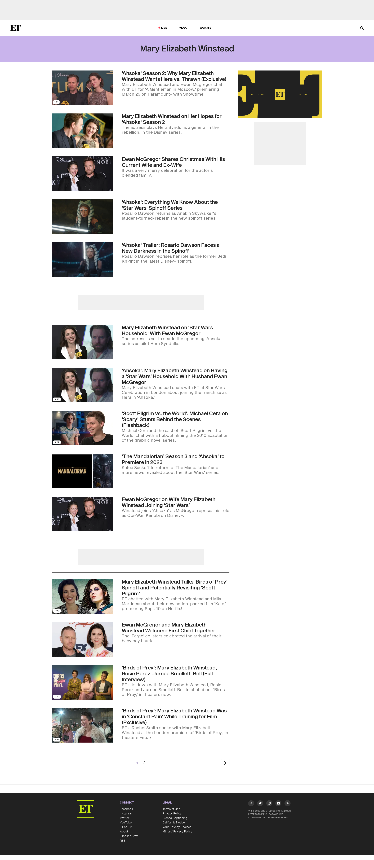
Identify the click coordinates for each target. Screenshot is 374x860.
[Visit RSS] (287, 804)
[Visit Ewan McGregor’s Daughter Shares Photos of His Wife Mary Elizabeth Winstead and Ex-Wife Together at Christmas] (82, 173)
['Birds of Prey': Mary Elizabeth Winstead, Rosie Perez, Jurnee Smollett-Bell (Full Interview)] (175, 681)
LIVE (164, 28)
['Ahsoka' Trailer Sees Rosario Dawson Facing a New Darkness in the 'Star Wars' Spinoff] (175, 253)
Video (183, 28)
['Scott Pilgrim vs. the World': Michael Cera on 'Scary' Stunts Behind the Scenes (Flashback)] (175, 427)
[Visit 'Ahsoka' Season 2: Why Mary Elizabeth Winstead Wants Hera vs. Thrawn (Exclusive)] (82, 87)
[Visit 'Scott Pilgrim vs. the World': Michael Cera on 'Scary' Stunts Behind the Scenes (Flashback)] (82, 428)
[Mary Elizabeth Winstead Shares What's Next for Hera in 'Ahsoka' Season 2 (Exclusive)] (175, 124)
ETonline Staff (129, 836)
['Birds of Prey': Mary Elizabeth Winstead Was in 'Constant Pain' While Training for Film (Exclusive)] (175, 724)
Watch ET (206, 28)
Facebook (126, 809)
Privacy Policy (172, 814)
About (124, 832)
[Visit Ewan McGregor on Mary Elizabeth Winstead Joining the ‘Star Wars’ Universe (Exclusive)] (82, 514)
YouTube (126, 823)
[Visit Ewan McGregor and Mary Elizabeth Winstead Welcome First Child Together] (82, 639)
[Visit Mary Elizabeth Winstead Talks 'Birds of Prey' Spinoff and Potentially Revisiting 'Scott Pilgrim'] (82, 596)
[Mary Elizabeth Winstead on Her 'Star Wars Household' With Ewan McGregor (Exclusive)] (175, 335)
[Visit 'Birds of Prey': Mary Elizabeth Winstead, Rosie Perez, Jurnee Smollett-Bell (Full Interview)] (82, 682)
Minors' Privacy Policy (177, 832)
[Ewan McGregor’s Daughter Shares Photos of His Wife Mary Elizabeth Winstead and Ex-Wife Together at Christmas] (175, 167)
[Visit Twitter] (260, 804)
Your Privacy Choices (177, 827)
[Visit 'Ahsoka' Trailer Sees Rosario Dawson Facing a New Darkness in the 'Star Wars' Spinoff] (82, 259)
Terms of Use (171, 809)
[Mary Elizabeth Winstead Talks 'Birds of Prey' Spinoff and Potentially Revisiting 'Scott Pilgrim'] (175, 595)
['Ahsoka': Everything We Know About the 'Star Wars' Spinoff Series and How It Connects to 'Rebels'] (175, 210)
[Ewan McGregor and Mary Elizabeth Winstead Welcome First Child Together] (175, 632)
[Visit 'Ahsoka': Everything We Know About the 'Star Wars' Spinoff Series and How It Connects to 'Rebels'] (82, 216)
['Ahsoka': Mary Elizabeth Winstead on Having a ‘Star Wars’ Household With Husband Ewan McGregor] (175, 384)
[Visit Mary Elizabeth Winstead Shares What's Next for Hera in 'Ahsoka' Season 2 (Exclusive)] (82, 130)
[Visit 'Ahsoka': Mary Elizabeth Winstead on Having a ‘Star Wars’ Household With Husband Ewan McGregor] (82, 385)
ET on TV (126, 827)
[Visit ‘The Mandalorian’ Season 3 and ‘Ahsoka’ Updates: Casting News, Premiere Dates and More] (82, 471)
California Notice (174, 823)
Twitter (124, 818)
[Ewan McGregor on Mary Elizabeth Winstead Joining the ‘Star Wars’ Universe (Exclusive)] (175, 507)
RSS (123, 841)
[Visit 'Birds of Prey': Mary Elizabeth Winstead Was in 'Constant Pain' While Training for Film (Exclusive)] (82, 725)
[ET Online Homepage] (15, 28)
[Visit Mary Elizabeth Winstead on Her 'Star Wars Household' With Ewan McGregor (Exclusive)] (82, 342)
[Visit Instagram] (269, 804)
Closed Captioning (175, 818)
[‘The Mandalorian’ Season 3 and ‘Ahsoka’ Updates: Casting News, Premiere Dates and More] (175, 464)
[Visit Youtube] (278, 804)
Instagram (126, 814)
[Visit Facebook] (251, 804)
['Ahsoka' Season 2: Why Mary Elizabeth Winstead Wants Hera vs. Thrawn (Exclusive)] (175, 83)
